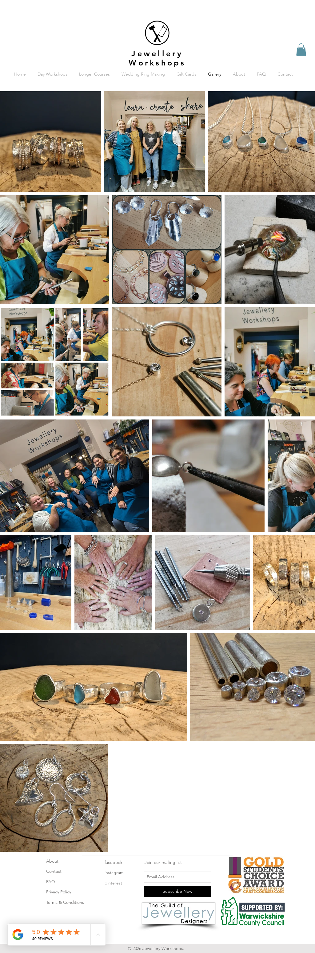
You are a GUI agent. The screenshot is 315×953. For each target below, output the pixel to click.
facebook (113, 862)
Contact (54, 871)
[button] (301, 49)
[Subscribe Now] (177, 891)
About (52, 861)
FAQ (50, 881)
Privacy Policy (58, 892)
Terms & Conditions (65, 902)
